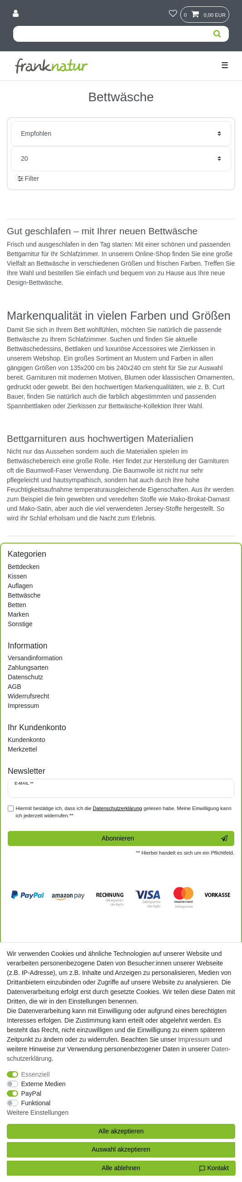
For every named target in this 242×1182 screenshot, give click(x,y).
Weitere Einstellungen (38, 1112)
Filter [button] (28, 179)
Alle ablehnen (121, 1168)
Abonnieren (164, 839)
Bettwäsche (24, 595)
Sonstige (20, 624)
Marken (18, 614)
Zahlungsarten (28, 667)
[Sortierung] (121, 134)
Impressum (23, 705)
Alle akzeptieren (121, 1131)
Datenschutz (25, 677)
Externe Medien (43, 1084)
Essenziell (35, 1074)
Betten (17, 604)
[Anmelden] (17, 14)
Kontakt (214, 1168)
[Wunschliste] (173, 14)
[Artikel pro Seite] (121, 159)
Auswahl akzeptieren (121, 1149)
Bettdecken (24, 566)
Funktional (36, 1103)
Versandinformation (35, 658)
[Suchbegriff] (109, 34)
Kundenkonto (26, 739)
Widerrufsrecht (28, 696)
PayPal (31, 1093)
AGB (14, 686)
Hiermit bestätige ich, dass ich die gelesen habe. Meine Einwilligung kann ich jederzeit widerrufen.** (124, 812)
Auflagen (20, 585)
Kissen (17, 576)
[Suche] (217, 34)
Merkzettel (22, 749)
